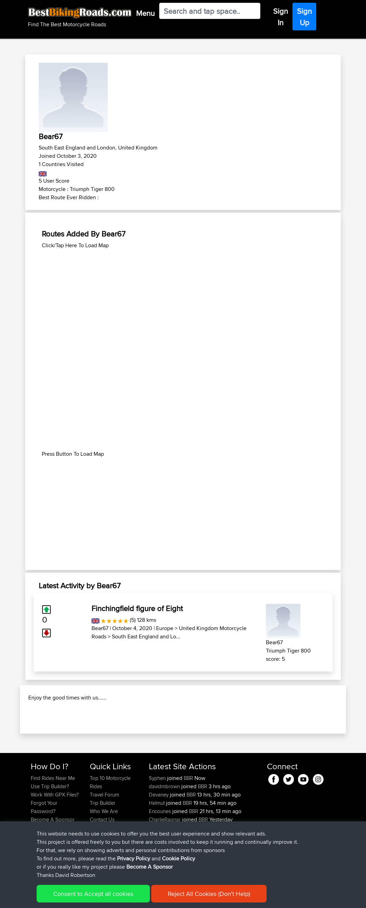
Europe (164, 628)
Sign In (280, 17)
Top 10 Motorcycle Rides (110, 819)
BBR (188, 815)
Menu (145, 13)
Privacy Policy (133, 858)
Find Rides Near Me (53, 815)
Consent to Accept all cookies (93, 893)
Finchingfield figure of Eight (137, 608)
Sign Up (304, 17)
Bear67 (100, 628)
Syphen (158, 815)
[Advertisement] (183, 298)
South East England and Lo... (146, 636)
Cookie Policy (178, 858)
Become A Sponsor (149, 867)
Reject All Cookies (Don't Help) (209, 893)
